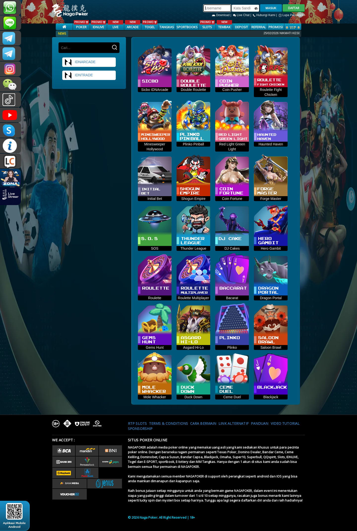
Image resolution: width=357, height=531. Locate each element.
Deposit (241, 27)
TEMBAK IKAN (224, 27)
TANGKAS (167, 27)
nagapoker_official (10, 22)
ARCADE (132, 24)
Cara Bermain (203, 423)
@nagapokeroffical (10, 99)
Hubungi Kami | (265, 15)
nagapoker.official (10, 68)
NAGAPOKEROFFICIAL (10, 114)
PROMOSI (275, 27)
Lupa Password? (292, 15)
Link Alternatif (233, 423)
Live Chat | (242, 15)
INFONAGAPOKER (10, 145)
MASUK (271, 8)
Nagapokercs (10, 53)
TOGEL (149, 24)
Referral (258, 27)
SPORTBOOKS (187, 27)
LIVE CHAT (10, 161)
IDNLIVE (98, 24)
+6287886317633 (10, 7)
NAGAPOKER (137, 447)
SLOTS (207, 24)
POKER (81, 24)
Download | (222, 15)
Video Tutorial (285, 423)
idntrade (78, 75)
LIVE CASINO (115, 27)
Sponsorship (140, 428)
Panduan (259, 423)
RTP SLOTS (137, 423)
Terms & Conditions (168, 423)
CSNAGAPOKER (10, 38)
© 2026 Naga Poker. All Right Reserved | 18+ (161, 517)
